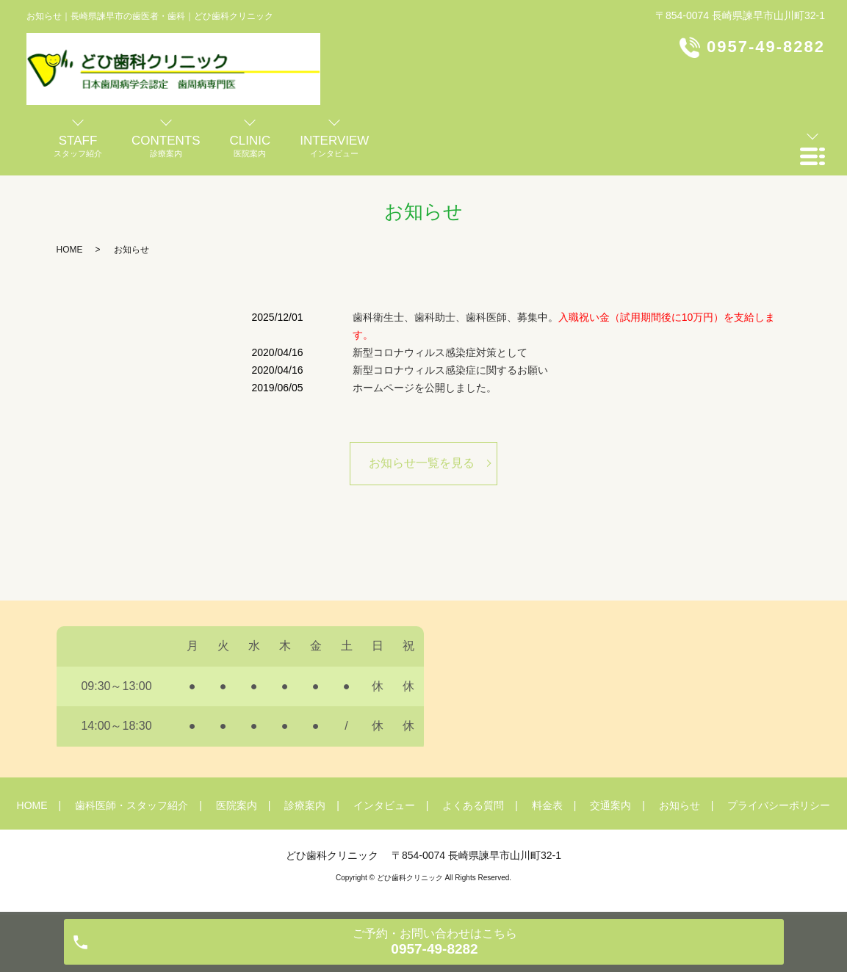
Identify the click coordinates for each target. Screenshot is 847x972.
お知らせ (679, 805)
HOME (70, 249)
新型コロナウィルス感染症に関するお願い (450, 370)
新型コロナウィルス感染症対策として (440, 352)
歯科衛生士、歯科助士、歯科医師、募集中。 (564, 326)
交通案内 (610, 805)
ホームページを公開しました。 (425, 387)
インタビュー (384, 805)
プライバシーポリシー (778, 805)
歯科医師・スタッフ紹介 (131, 805)
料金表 (547, 805)
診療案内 (304, 805)
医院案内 (236, 805)
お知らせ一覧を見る (422, 463)
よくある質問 (473, 805)
